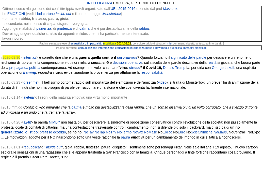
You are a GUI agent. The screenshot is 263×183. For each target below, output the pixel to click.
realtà (212, 62)
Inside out (63, 14)
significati (200, 47)
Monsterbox (111, 14)
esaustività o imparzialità (86, 43)
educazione (122, 47)
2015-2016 (126, 9)
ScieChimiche (202, 132)
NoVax (138, 132)
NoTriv (111, 132)
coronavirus (127, 57)
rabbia (144, 28)
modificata (109, 43)
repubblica (31, 147)
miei (169, 43)
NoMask (150, 132)
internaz (29, 57)
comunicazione (87, 47)
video (162, 82)
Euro (181, 132)
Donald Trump (174, 68)
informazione (106, 47)
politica (34, 68)
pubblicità (176, 47)
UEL (114, 9)
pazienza (43, 28)
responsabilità (151, 72)
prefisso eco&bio (53, 132)
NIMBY (54, 122)
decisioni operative (127, 62)
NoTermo (124, 132)
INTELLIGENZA (99, 3)
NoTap (100, 132)
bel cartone (46, 14)
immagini (188, 47)
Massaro (170, 9)
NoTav (89, 132)
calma (84, 28)
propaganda (18, 68)
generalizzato (12, 132)
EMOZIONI (16, 14)
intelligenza (137, 47)
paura (125, 137)
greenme (30, 82)
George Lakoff (223, 68)
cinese (134, 68)
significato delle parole (188, 57)
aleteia (28, 97)
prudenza (64, 28)
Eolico (167, 132)
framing (29, 72)
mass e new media (157, 47)
